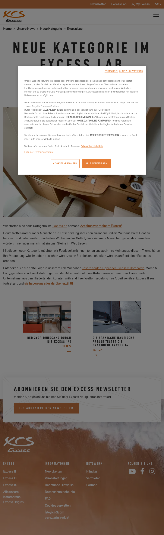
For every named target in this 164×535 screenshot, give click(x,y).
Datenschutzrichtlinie (92, 146)
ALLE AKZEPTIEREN (96, 163)
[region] (82, 120)
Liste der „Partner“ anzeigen (38, 152)
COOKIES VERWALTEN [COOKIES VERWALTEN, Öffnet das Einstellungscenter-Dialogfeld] (65, 163)
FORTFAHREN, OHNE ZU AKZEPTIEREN (124, 71)
